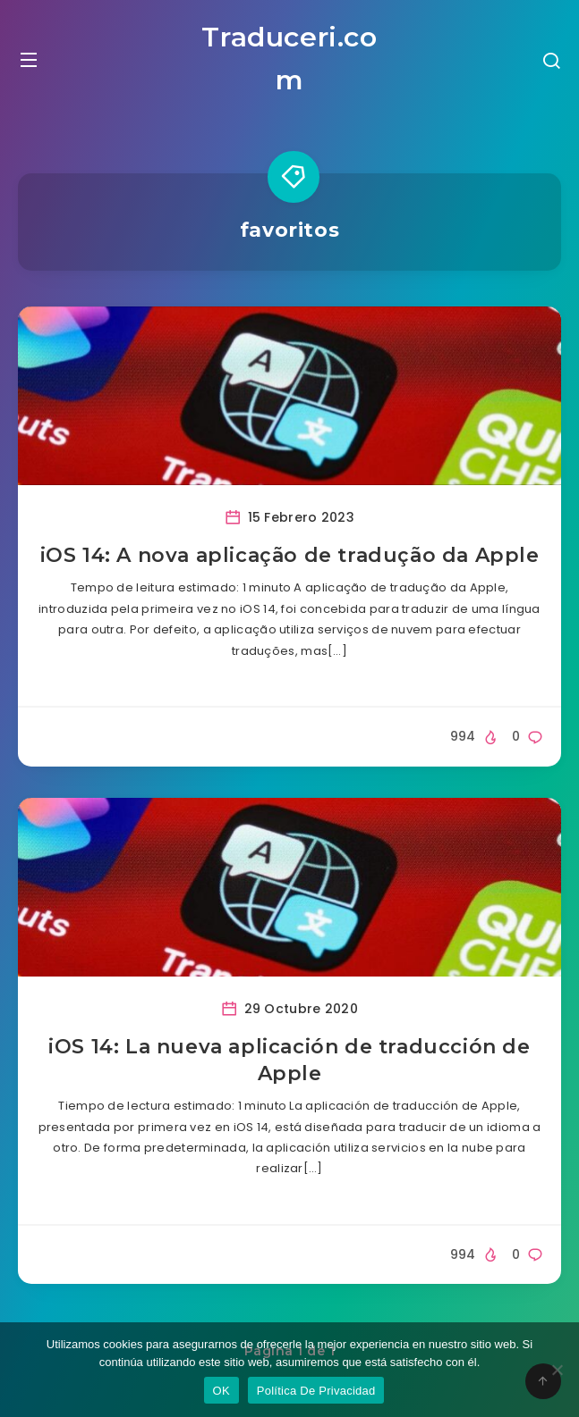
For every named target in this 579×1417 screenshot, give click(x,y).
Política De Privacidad (316, 1390)
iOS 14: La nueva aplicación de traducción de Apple (289, 1060)
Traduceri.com (289, 58)
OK (221, 1390)
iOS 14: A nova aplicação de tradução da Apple (290, 555)
